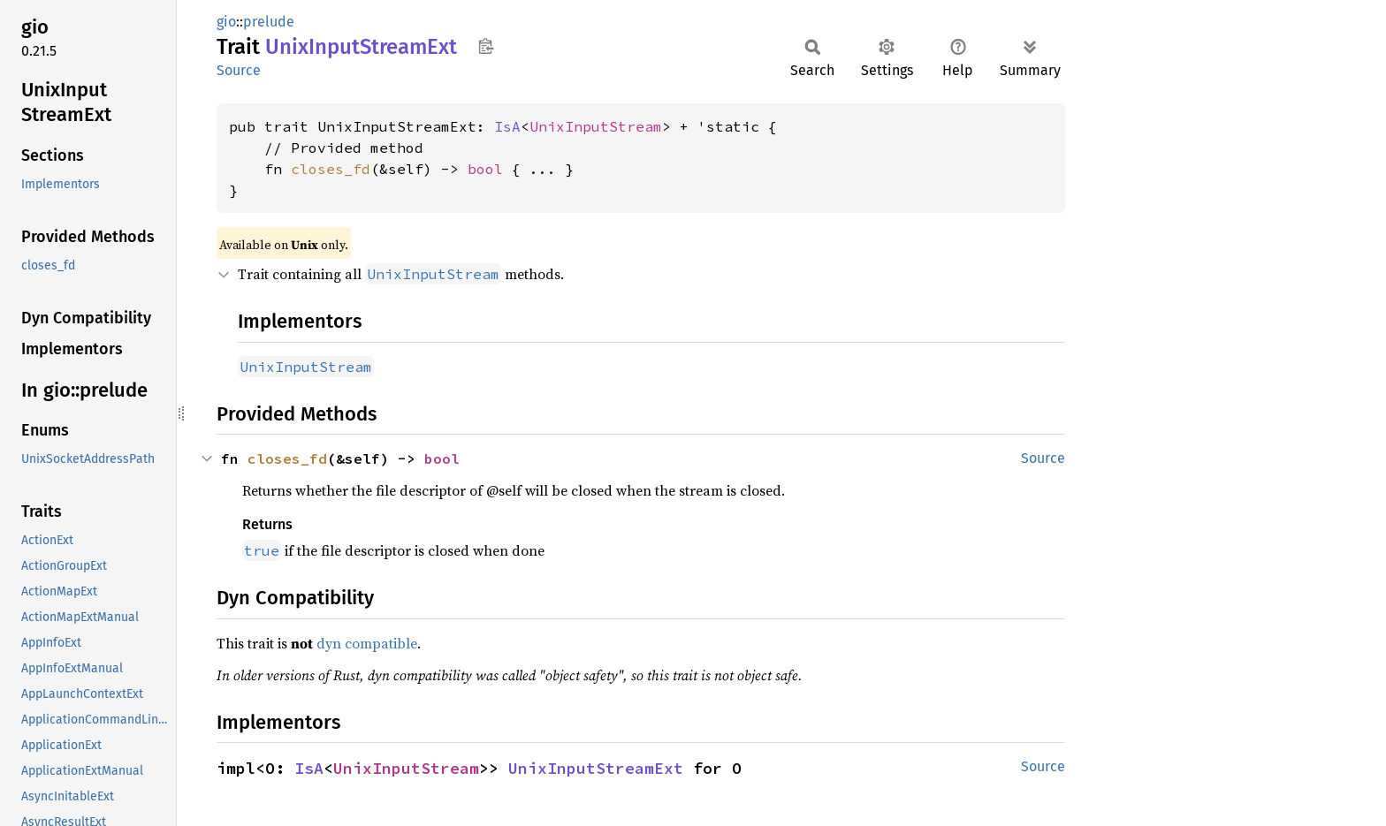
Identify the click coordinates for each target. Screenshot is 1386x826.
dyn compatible (366, 643)
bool (485, 169)
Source (239, 70)
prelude (268, 21)
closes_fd (330, 169)
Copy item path (485, 46)
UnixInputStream (595, 126)
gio (226, 21)
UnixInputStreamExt (595, 768)
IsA (507, 126)
